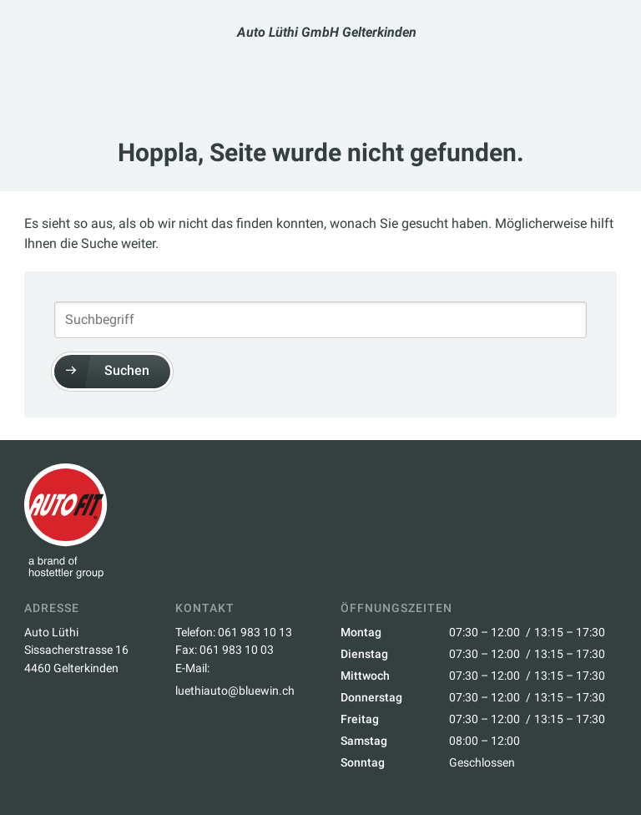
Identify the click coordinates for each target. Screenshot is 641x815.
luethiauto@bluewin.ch (235, 690)
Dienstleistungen (357, 67)
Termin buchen (224, 68)
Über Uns (457, 67)
